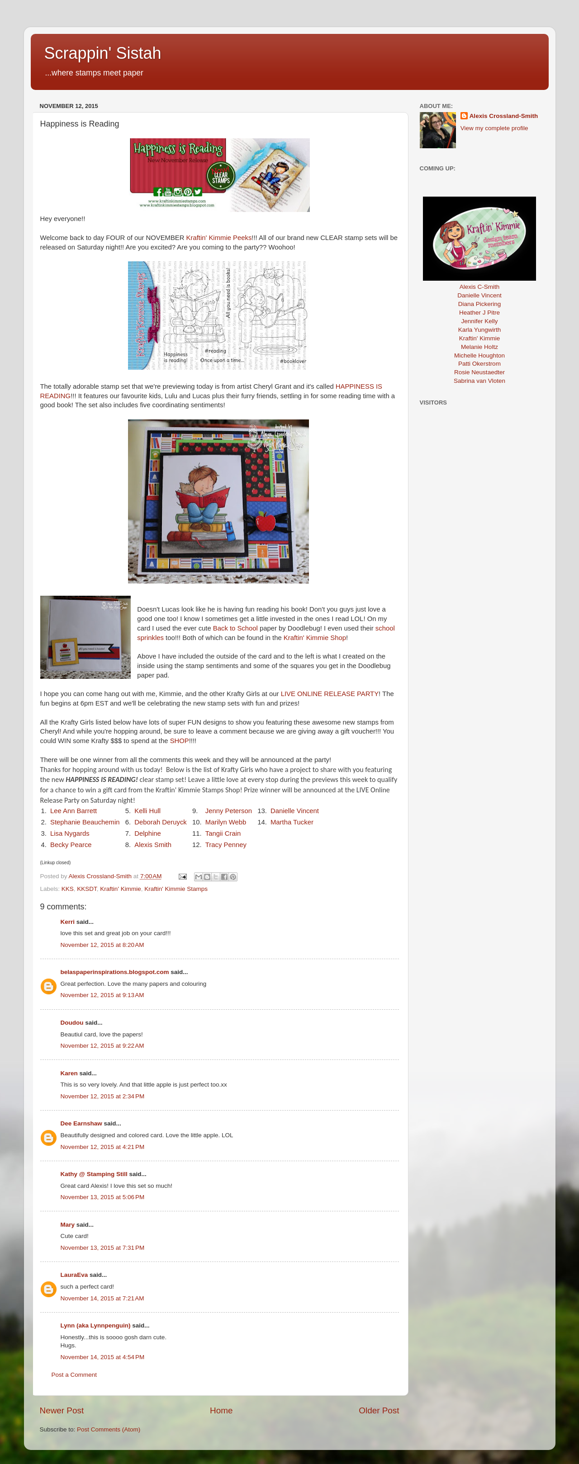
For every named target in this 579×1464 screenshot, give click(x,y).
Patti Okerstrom (479, 363)
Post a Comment (74, 1374)
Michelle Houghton (479, 355)
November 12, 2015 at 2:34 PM (103, 1096)
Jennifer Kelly (479, 321)
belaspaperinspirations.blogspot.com (115, 972)
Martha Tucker (292, 822)
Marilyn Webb (225, 822)
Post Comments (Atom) (108, 1429)
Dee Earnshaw (81, 1123)
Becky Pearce (71, 844)
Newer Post (62, 1410)
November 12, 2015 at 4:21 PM (103, 1147)
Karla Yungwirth (479, 329)
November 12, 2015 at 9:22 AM (102, 1045)
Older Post (379, 1410)
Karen (69, 1073)
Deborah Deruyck (160, 822)
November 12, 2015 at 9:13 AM (102, 995)
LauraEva (74, 1274)
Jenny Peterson (228, 810)
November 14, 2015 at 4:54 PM (103, 1357)
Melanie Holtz (479, 347)
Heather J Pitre (479, 312)
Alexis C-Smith (480, 286)
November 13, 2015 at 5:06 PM (103, 1197)
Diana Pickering (479, 304)
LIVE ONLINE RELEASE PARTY (330, 693)
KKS (68, 888)
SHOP (179, 740)
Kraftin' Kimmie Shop (315, 637)
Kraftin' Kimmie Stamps (176, 888)
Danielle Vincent (295, 810)
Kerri (68, 921)
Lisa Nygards (70, 833)
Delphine (147, 833)
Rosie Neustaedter (479, 372)
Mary (68, 1224)
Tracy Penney (226, 844)
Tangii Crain (223, 833)
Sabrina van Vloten (479, 380)
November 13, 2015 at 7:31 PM (103, 1247)
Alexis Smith (152, 844)
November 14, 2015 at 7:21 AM (102, 1298)
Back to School (235, 628)
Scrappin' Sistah (102, 53)
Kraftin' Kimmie (120, 888)
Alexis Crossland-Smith (504, 116)
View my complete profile (494, 128)
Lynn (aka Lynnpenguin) (96, 1325)
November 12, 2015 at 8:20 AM (102, 944)
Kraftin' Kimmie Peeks (219, 237)
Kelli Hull (147, 810)
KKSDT (87, 888)
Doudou (72, 1022)
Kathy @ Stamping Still (94, 1174)
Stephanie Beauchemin (85, 822)
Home (221, 1410)
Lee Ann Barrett (73, 810)
